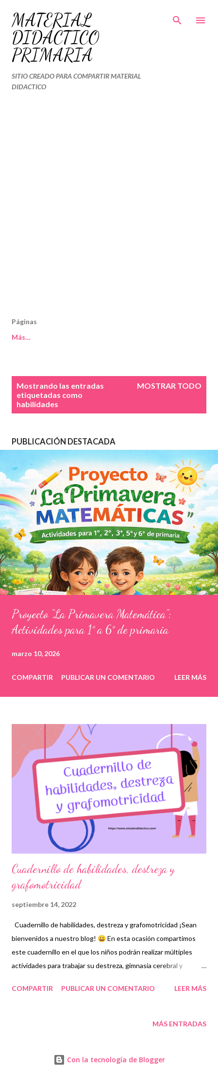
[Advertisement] (109, 208)
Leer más (190, 677)
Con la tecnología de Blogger (109, 1059)
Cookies (25, 337)
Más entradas (179, 1024)
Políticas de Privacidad (100, 337)
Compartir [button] (32, 677)
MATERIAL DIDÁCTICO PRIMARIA (56, 38)
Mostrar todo (169, 385)
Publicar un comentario (108, 677)
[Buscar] (177, 17)
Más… (171, 337)
